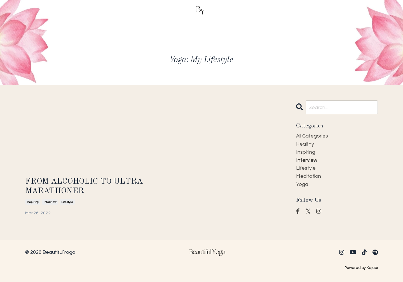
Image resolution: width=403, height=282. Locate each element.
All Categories (312, 136)
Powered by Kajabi (361, 268)
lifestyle (67, 202)
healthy (305, 144)
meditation (308, 176)
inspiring (33, 202)
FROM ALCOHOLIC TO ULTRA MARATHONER (84, 186)
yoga (302, 184)
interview (50, 202)
